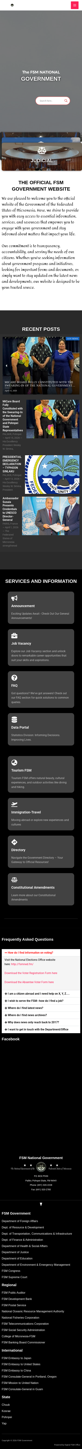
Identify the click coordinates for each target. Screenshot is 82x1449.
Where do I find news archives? (27, 1015)
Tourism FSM (21, 770)
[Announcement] (14, 598)
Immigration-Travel (26, 812)
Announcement (23, 606)
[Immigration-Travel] (14, 804)
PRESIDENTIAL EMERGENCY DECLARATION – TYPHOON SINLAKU (12, 464)
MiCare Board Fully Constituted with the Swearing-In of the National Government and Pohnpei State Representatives (13, 416)
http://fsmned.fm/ (22, 964)
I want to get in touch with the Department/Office (38, 1029)
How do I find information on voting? (30, 952)
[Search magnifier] (66, 100)
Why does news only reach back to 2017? (33, 1022)
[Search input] (51, 100)
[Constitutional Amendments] (14, 880)
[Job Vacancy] (14, 636)
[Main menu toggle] (75, 5)
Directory (18, 850)
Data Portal (20, 727)
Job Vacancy (21, 643)
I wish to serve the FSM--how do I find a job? (35, 1000)
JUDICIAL (42, 160)
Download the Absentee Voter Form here (29, 982)
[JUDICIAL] (42, 150)
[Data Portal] (14, 720)
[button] (6, 365)
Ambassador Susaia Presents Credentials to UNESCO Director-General (11, 509)
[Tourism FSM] (14, 762)
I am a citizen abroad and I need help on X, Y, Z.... (39, 993)
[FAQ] (14, 678)
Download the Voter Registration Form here (31, 973)
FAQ (14, 685)
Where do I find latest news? (25, 1008)
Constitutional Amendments (33, 887)
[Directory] (14, 842)
